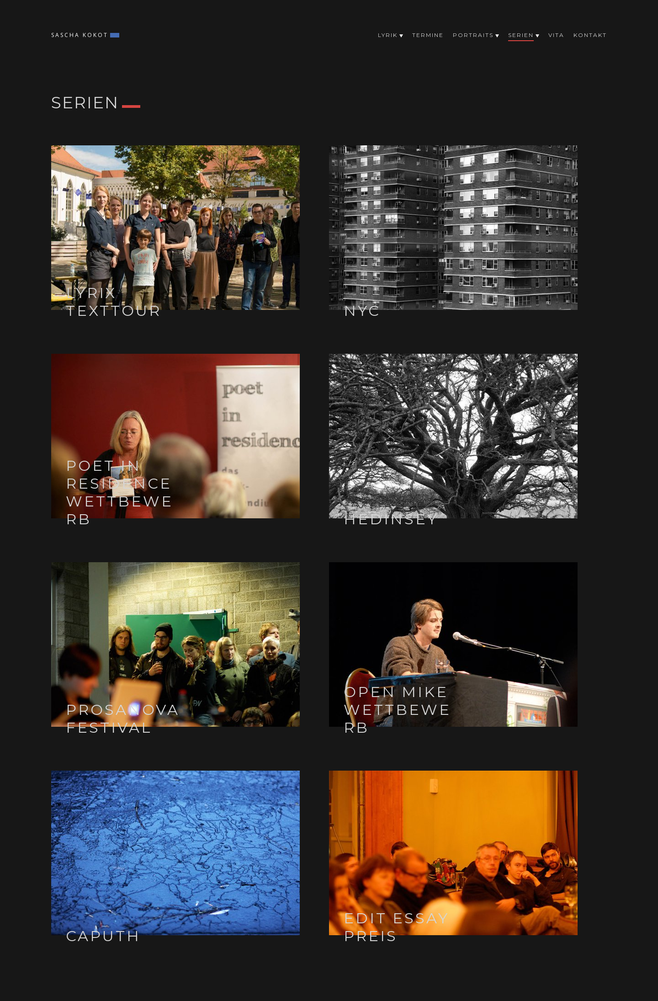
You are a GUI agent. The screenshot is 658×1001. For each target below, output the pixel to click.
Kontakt (590, 35)
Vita (556, 35)
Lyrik (388, 35)
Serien (521, 36)
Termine (428, 35)
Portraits (473, 35)
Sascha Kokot (79, 35)
